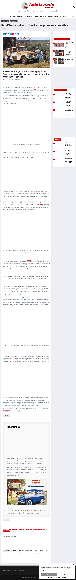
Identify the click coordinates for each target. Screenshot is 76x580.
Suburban (15, 361)
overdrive (29, 260)
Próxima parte (6, 415)
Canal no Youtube (14, 570)
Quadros (30, 16)
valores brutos (40, 204)
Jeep (35, 89)
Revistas (37, 16)
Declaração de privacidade (61, 577)
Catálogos (13, 16)
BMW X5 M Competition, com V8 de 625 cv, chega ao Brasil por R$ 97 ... (42, 550)
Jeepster (30, 529)
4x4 (10, 529)
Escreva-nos (57, 16)
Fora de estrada (5, 21)
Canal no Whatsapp (6, 570)
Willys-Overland (13, 21)
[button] (73, 565)
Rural (38, 529)
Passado (50, 16)
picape (34, 529)
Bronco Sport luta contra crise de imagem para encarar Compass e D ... (26, 550)
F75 (21, 529)
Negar (65, 574)
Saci (40, 529)
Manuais (23, 16)
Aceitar (49, 574)
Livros (19, 16)
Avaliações (44, 16)
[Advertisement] (26, 174)
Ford (24, 529)
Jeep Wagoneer (6, 410)
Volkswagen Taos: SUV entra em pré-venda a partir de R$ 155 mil (9, 549)
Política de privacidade (23, 570)
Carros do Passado (16, 529)
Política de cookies (51, 577)
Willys (43, 529)
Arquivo (64, 16)
